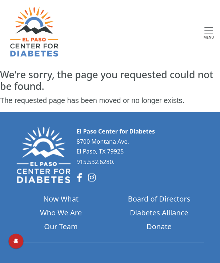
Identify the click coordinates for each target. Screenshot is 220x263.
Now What (61, 199)
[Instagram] (92, 177)
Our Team (60, 226)
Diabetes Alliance (159, 213)
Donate (159, 226)
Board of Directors (159, 199)
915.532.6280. (96, 162)
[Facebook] (79, 177)
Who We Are (61, 213)
